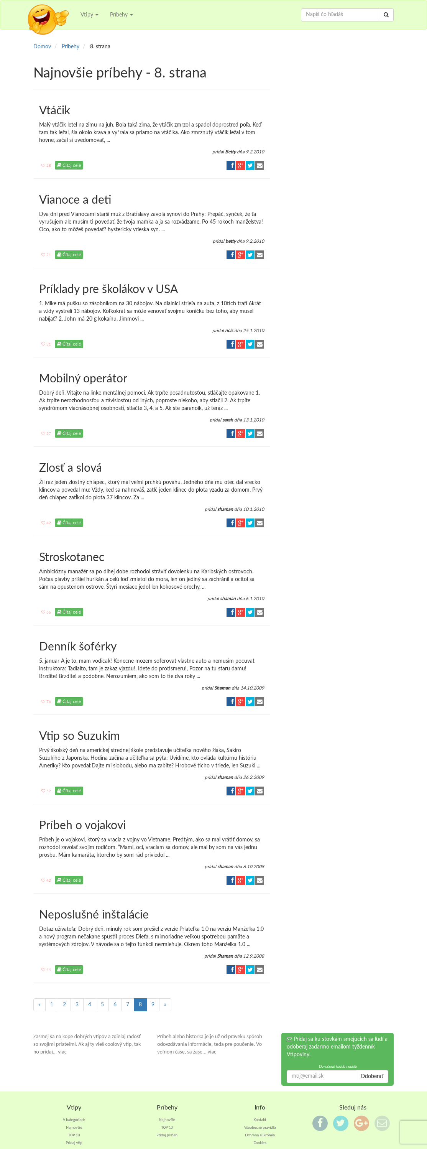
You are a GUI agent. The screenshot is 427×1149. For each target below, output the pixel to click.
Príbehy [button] (121, 15)
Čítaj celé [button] (69, 165)
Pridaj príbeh (166, 1135)
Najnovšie (74, 1127)
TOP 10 (74, 1135)
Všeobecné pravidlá (260, 1127)
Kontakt (260, 1119)
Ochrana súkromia (260, 1135)
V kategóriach (74, 1119)
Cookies (260, 1142)
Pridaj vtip (74, 1142)
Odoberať (372, 1076)
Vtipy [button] (89, 15)
